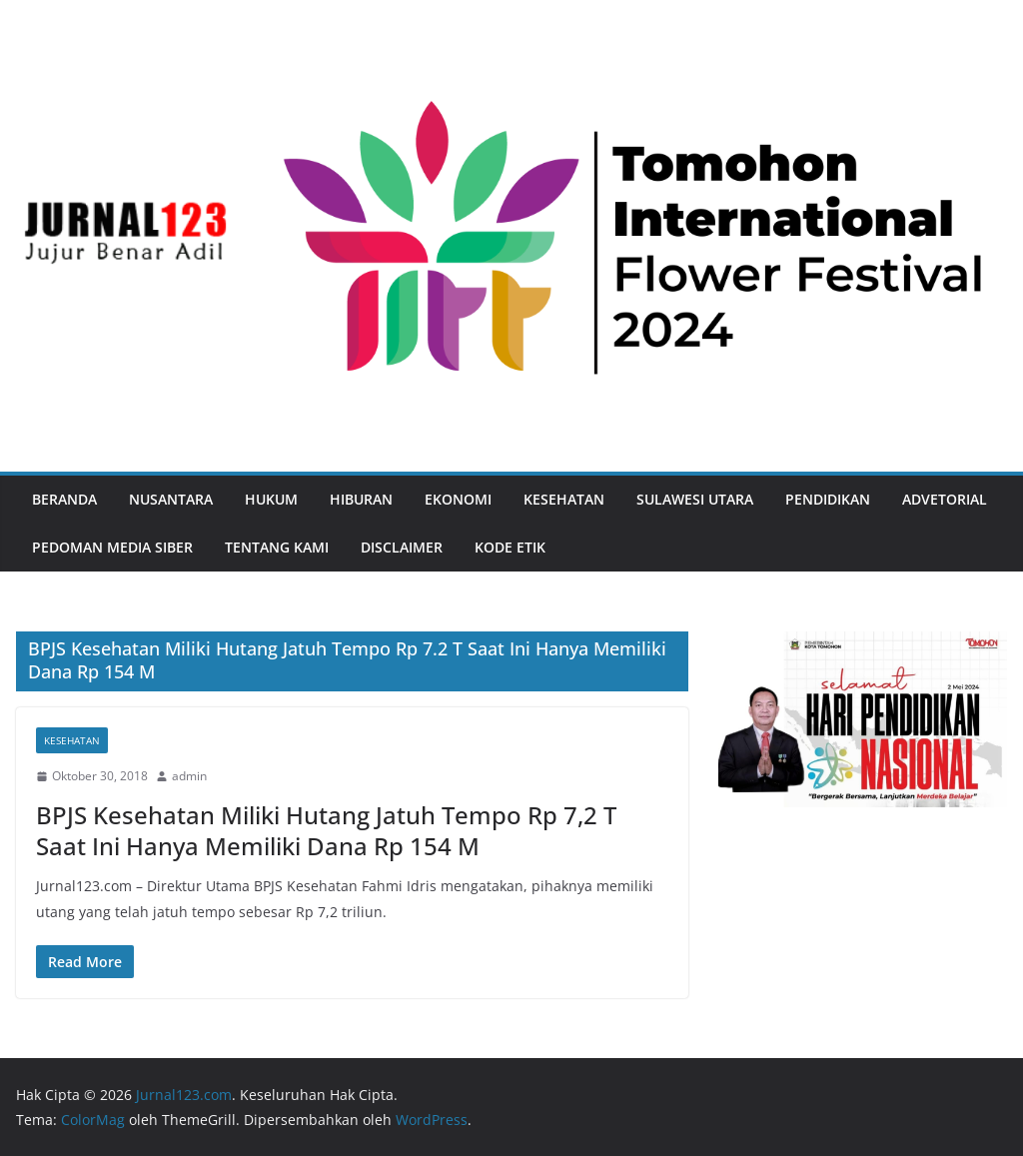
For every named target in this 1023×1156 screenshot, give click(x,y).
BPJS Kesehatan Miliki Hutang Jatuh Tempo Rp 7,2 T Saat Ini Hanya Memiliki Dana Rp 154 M (326, 830)
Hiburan (361, 499)
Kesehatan (563, 499)
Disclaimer (402, 547)
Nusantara (171, 499)
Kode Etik (510, 547)
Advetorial (944, 499)
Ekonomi (458, 499)
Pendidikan (827, 499)
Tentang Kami (277, 547)
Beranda (64, 499)
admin (189, 775)
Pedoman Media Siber (112, 547)
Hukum (271, 499)
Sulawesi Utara (694, 499)
